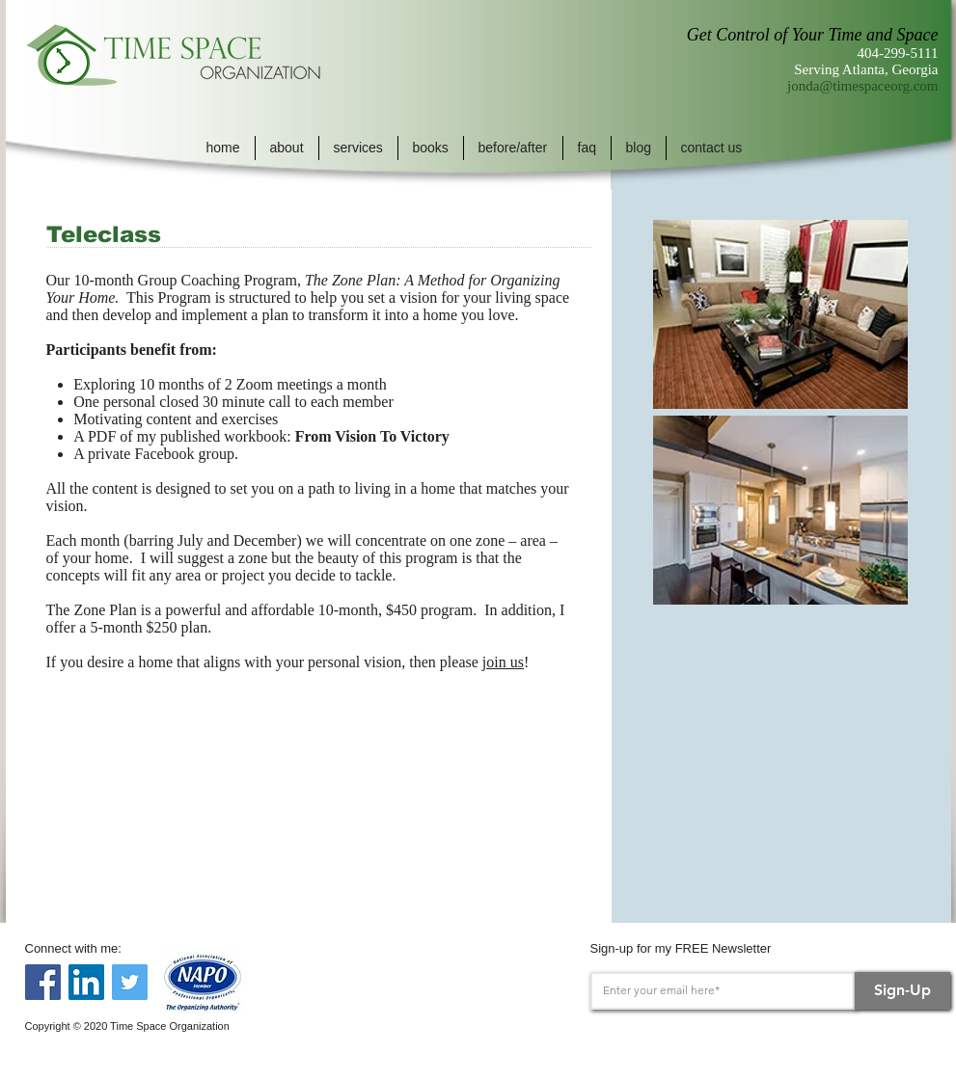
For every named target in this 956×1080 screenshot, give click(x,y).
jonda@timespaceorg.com (862, 86)
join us (503, 662)
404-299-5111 (898, 53)
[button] (287, 148)
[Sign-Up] (902, 991)
